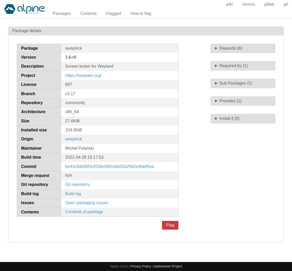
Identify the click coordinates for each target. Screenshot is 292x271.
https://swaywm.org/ (83, 75)
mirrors (248, 4)
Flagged (113, 13)
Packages (62, 13)
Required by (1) (233, 66)
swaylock (73, 139)
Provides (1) (230, 101)
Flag (170, 225)
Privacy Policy (141, 266)
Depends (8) (230, 48)
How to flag (141, 13)
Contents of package (84, 212)
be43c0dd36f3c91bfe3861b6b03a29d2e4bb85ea (109, 166)
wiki (229, 4)
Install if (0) (229, 118)
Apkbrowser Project (167, 266)
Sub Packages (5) (235, 83)
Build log (73, 194)
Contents (88, 13)
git (286, 4)
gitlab (269, 4)
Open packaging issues (86, 203)
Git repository (77, 184)
